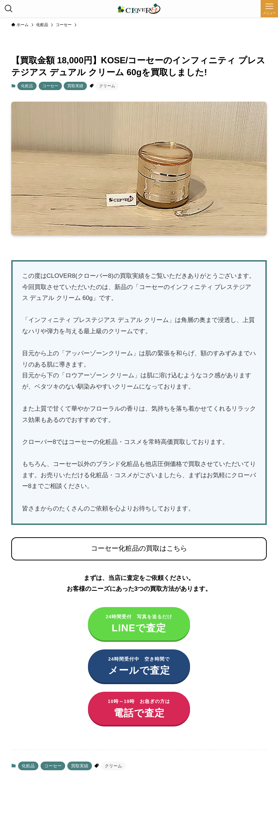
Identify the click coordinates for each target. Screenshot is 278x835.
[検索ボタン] (8, 8)
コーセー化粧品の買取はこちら (139, 548)
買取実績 (75, 86)
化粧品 (27, 86)
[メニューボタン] (269, 8)
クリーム (107, 86)
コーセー (50, 86)
